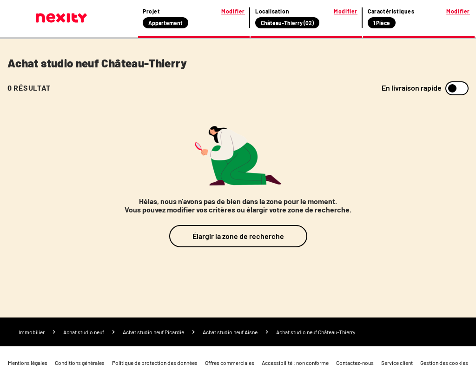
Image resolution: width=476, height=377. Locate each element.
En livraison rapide (412, 88)
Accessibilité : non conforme (295, 362)
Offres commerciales (229, 362)
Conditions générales (80, 362)
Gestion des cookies (444, 362)
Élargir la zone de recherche (238, 235)
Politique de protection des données (155, 362)
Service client (397, 362)
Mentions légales (27, 362)
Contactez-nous (355, 362)
